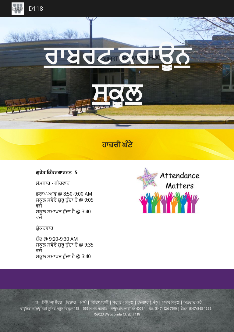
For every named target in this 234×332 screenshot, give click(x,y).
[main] (117, 73)
